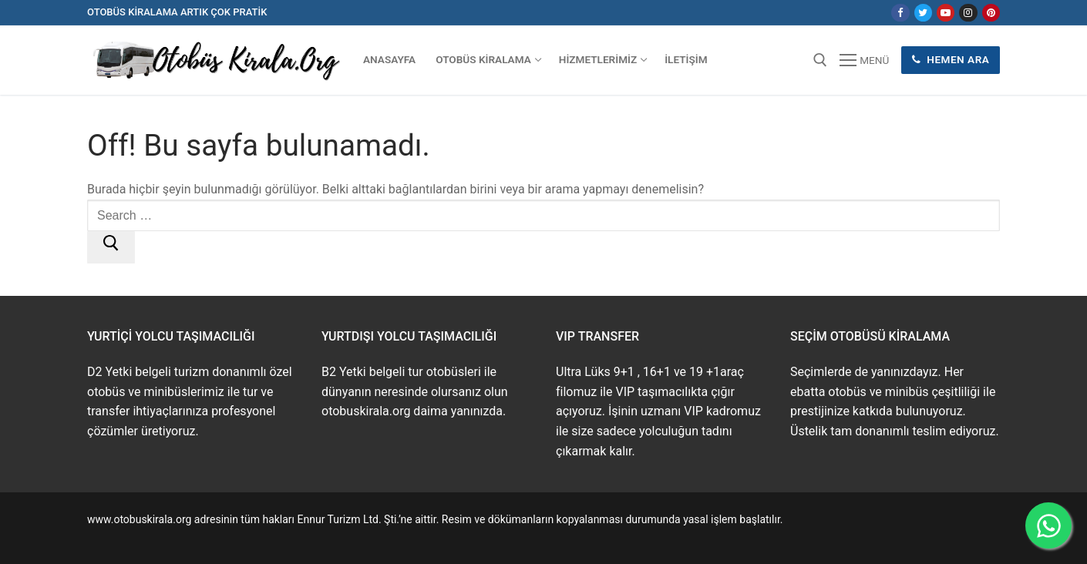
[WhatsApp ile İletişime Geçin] (1048, 525)
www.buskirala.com (134, 537)
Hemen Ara (951, 59)
